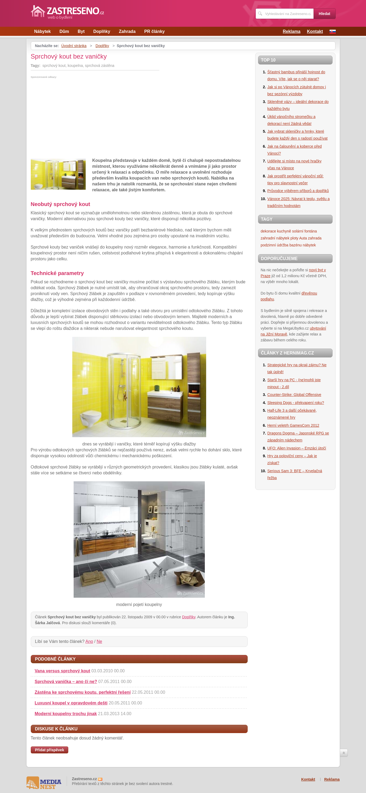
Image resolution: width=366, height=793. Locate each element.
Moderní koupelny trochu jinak (66, 713)
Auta (303, 238)
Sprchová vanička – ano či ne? (66, 681)
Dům (64, 31)
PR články (154, 31)
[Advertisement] (76, 118)
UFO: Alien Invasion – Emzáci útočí (296, 448)
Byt (81, 31)
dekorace (268, 231)
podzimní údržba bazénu (281, 245)
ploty (294, 238)
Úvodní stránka (73, 46)
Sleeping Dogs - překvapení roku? (295, 403)
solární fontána (304, 231)
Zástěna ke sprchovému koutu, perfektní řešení (83, 692)
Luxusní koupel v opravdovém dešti (71, 703)
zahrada (315, 238)
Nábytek (42, 31)
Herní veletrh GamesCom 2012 (293, 425)
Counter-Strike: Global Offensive (294, 394)
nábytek (309, 245)
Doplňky (101, 31)
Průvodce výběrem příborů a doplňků (298, 191)
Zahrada (127, 31)
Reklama (291, 31)
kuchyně (284, 231)
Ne (99, 641)
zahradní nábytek (275, 238)
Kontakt (315, 31)
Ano (89, 641)
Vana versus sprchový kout (62, 671)
